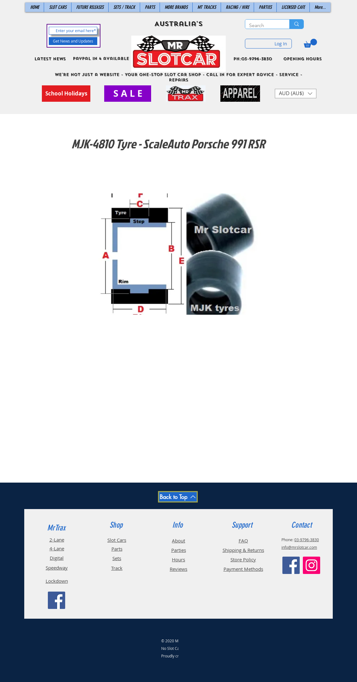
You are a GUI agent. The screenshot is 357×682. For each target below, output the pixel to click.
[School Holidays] (66, 93)
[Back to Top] (178, 496)
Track (116, 568)
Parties (178, 550)
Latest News (50, 58)
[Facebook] (56, 600)
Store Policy (243, 559)
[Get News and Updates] (73, 41)
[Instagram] (311, 565)
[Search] (262, 26)
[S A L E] (127, 93)
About (178, 540)
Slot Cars (116, 540)
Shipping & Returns (243, 550)
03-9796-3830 (306, 539)
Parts (116, 549)
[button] (310, 43)
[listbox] (295, 93)
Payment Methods (243, 569)
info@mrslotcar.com (299, 547)
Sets (116, 558)
